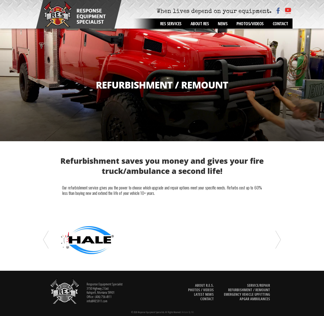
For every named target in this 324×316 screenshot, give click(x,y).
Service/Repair (258, 285)
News (222, 23)
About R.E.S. (204, 285)
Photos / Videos (201, 289)
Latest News (204, 294)
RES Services (171, 23)
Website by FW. (188, 312)
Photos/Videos (250, 23)
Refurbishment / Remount (249, 289)
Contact (280, 23)
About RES (200, 23)
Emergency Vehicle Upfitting (247, 294)
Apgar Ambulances (255, 298)
